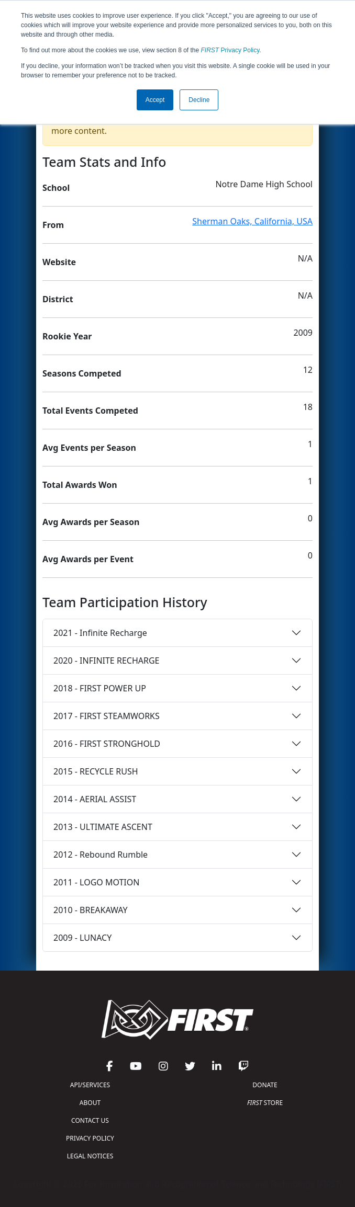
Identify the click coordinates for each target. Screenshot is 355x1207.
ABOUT (90, 1102)
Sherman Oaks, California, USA (252, 221)
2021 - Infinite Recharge (100, 633)
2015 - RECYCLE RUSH (95, 771)
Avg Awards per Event (88, 559)
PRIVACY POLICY (90, 1138)
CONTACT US (90, 1120)
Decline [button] (198, 100)
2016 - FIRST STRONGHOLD (106, 743)
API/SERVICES (90, 1084)
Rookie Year (67, 336)
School (56, 187)
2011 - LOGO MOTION (96, 882)
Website (59, 262)
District (57, 299)
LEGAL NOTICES (90, 1156)
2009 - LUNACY (82, 937)
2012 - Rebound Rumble (100, 854)
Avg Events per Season (89, 447)
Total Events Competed (90, 410)
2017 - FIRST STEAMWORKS (106, 716)
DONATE (264, 1084)
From (53, 225)
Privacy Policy (230, 50)
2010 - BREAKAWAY (90, 910)
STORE (265, 1102)
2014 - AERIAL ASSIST (94, 799)
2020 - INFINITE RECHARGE (106, 660)
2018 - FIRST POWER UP (99, 688)
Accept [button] (155, 100)
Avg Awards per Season (90, 522)
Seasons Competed (81, 373)
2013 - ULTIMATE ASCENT (102, 827)
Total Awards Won (79, 485)
